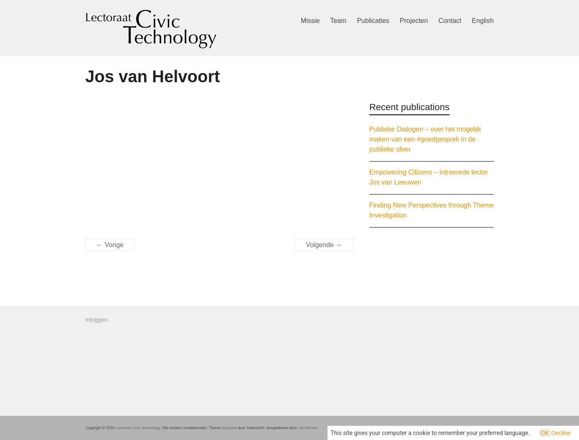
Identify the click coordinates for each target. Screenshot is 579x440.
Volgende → (324, 244)
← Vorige (110, 244)
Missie (310, 20)
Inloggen (96, 319)
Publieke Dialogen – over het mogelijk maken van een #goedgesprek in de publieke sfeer (425, 139)
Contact (449, 20)
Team (338, 20)
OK (545, 433)
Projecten (414, 20)
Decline (561, 433)
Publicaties (373, 20)
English (483, 20)
